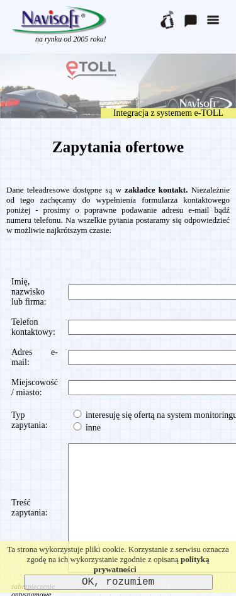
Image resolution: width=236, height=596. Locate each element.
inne (86, 427)
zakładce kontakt (155, 189)
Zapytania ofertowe (118, 146)
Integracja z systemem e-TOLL (168, 113)
